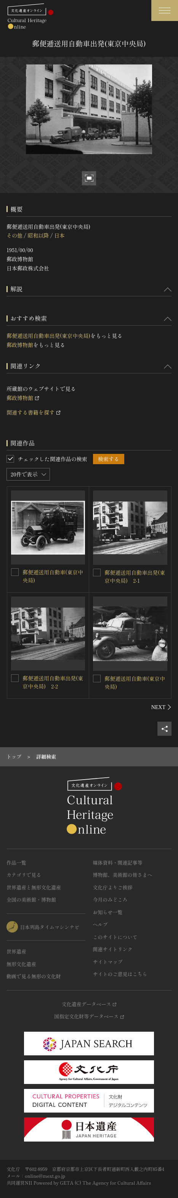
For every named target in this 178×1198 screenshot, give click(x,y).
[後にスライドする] (161, 707)
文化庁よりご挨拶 (113, 887)
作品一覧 (16, 862)
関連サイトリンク (113, 949)
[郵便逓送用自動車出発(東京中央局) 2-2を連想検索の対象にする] (15, 678)
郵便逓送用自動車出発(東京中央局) (48, 335)
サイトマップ (108, 961)
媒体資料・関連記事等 (118, 862)
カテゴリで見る (23, 874)
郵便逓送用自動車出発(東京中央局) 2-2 (52, 682)
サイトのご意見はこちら (120, 974)
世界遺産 (16, 951)
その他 (14, 235)
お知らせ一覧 (108, 912)
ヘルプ (100, 924)
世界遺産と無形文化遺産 (33, 887)
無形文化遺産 (21, 964)
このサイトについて (115, 937)
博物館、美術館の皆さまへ (122, 874)
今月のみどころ (110, 899)
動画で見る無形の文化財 (33, 976)
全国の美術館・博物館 (31, 899)
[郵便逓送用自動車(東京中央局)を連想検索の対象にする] (15, 572)
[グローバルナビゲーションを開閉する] (164, 10)
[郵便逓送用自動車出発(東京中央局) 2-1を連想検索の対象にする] (97, 572)
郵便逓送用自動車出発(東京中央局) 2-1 (134, 576)
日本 (59, 235)
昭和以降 (38, 235)
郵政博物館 (19, 345)
